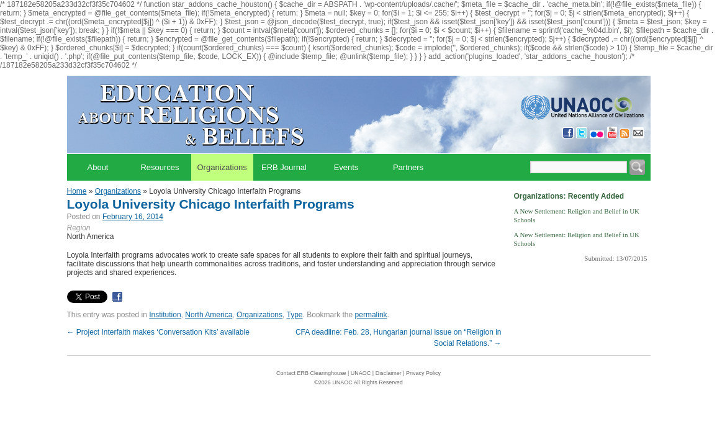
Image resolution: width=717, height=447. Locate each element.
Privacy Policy (423, 373)
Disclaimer (389, 373)
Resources (159, 167)
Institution (165, 314)
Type (294, 314)
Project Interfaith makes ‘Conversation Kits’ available (158, 332)
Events (346, 167)
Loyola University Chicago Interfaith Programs (210, 204)
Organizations (222, 167)
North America (208, 314)
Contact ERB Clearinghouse (311, 373)
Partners (408, 167)
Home (77, 191)
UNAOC (361, 373)
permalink (371, 314)
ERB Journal (284, 167)
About (98, 167)
